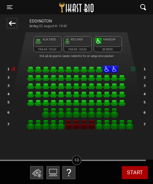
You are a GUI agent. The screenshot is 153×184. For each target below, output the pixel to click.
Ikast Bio (52, 7)
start (135, 172)
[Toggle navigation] (10, 7)
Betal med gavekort (43, 174)
